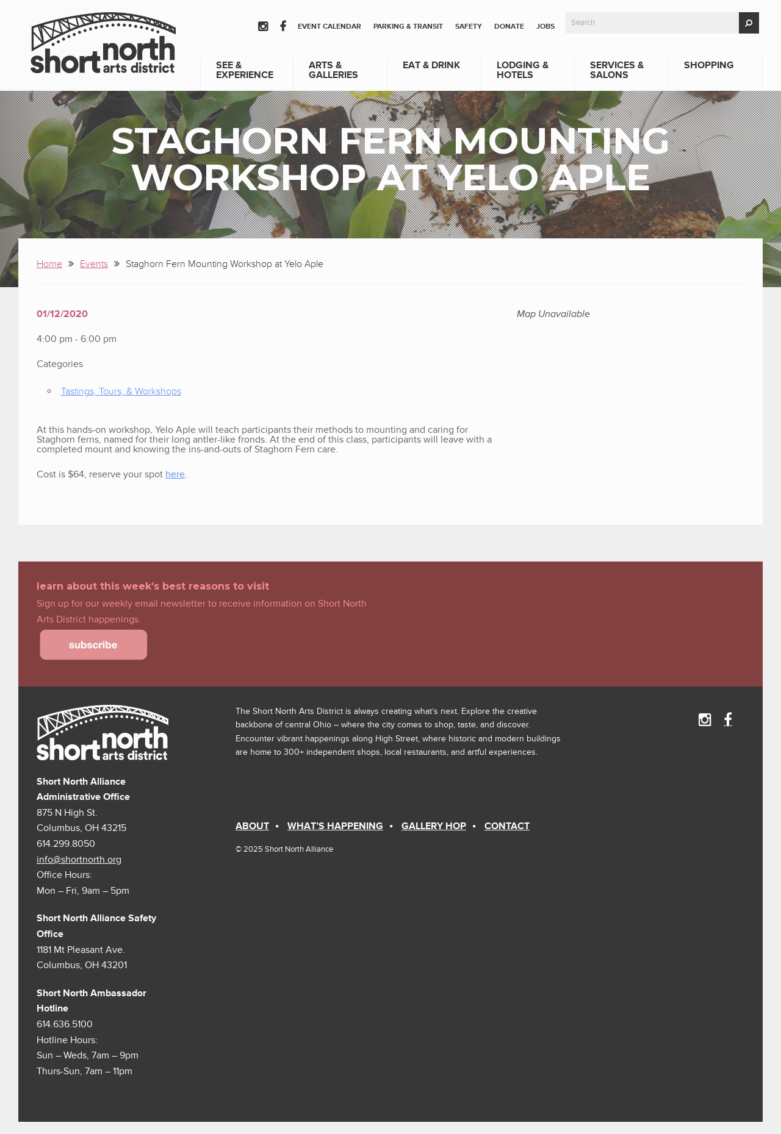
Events (94, 264)
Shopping (709, 65)
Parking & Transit (408, 26)
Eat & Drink (431, 65)
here (175, 474)
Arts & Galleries (333, 70)
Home (49, 264)
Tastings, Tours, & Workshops (121, 391)
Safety (468, 26)
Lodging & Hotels (523, 70)
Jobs (545, 26)
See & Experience (244, 70)
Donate (509, 26)
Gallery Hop (433, 826)
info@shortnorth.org (79, 860)
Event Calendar (329, 26)
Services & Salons (617, 70)
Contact (507, 826)
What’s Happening (335, 826)
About (252, 826)
